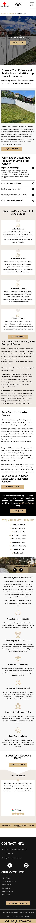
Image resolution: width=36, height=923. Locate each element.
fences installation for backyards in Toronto (16, 422)
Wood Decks (6, 894)
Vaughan (16, 825)
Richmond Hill (6, 825)
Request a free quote (18, 903)
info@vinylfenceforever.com (11, 858)
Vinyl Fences (6, 878)
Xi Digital (26, 916)
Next (21, 570)
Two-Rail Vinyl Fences (9, 881)
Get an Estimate (18, 337)
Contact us (18, 42)
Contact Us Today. (13, 487)
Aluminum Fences (7, 891)
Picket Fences (6, 884)
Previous (15, 570)
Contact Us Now (18, 765)
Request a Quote (12, 149)
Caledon (18, 827)
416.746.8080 (7, 853)
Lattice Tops (6, 888)
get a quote (18, 511)
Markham (24, 825)
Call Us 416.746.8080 (18, 921)
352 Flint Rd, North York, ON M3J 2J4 (14, 849)
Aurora (31, 825)
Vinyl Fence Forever (26, 503)
